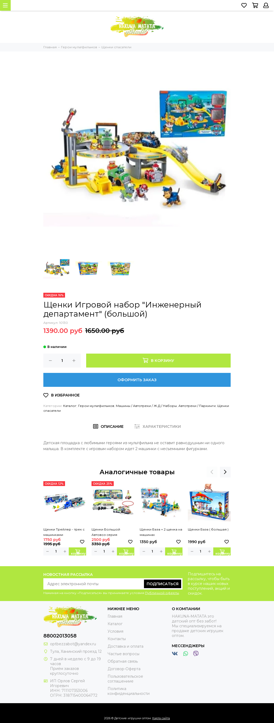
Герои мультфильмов (96, 406)
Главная (115, 616)
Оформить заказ (137, 379)
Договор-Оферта (124, 668)
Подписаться (162, 583)
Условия (115, 631)
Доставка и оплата (125, 646)
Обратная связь (123, 661)
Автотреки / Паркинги (197, 406)
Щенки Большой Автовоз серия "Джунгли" (106, 532)
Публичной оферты (162, 593)
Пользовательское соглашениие (125, 679)
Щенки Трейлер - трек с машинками (64, 532)
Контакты (117, 638)
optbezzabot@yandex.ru (73, 644)
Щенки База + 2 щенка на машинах (161, 532)
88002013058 (60, 636)
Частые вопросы (123, 653)
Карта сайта (161, 718)
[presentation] (212, 472)
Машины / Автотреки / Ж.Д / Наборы (146, 406)
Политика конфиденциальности (129, 691)
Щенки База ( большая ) (208, 529)
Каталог (70, 406)
